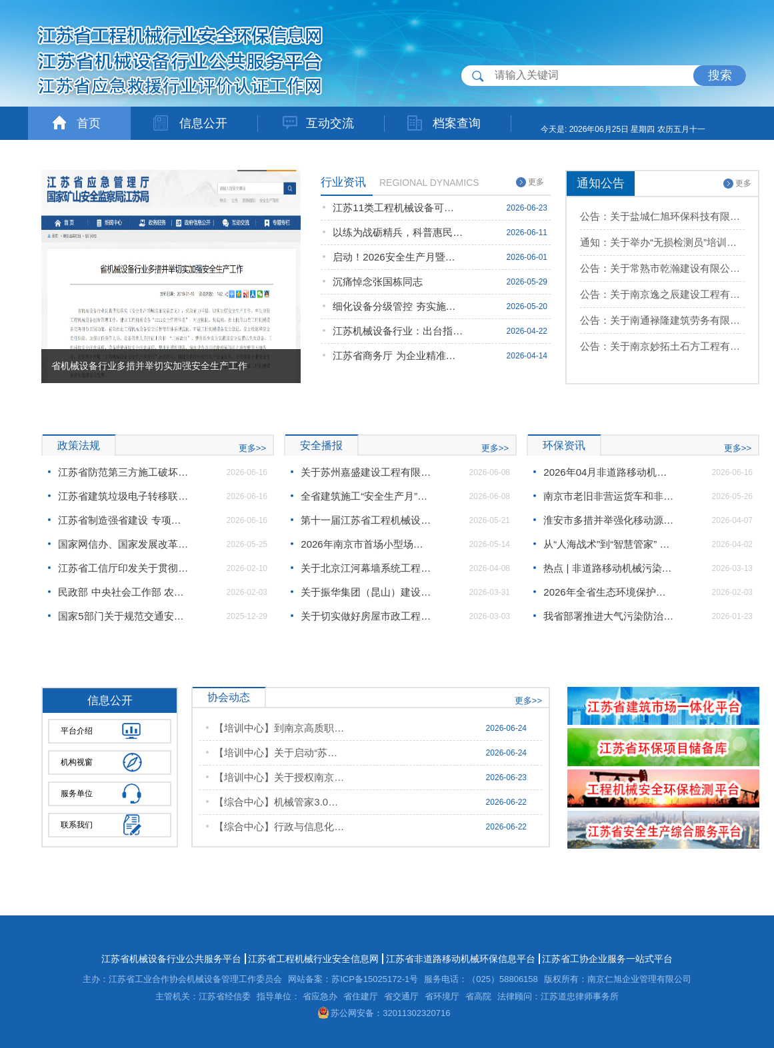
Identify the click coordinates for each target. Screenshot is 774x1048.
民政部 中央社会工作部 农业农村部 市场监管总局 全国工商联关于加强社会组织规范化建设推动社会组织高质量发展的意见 (123, 592)
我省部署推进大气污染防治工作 (608, 616)
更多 (530, 182)
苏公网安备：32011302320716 (384, 1013)
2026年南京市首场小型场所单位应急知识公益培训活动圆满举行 (366, 544)
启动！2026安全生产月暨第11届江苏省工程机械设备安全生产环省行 (398, 256)
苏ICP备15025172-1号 (374, 979)
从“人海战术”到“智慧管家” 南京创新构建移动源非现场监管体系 (608, 544)
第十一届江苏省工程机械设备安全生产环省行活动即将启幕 (366, 520)
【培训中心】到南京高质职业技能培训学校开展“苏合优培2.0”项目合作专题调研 (279, 728)
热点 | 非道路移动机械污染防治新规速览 (608, 568)
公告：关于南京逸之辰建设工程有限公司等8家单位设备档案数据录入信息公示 (662, 294)
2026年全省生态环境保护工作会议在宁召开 (608, 592)
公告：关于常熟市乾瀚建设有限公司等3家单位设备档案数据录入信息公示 (662, 268)
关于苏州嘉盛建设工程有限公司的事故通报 (366, 472)
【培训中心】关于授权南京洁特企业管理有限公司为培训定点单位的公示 (279, 777)
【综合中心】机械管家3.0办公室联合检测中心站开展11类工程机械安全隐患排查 (279, 801)
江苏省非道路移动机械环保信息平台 (460, 958)
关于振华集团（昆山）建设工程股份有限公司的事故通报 (366, 592)
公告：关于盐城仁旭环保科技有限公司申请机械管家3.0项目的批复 (662, 216)
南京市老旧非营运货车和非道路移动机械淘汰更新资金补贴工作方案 (608, 496)
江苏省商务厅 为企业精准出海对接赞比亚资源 (398, 355)
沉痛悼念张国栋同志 (378, 281)
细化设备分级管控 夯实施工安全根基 (398, 306)
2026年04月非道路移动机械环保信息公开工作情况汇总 (608, 472)
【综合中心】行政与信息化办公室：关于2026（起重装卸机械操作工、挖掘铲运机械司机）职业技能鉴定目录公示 (279, 826)
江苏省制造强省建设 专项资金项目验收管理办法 (123, 520)
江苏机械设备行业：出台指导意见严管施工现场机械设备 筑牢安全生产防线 (398, 330)
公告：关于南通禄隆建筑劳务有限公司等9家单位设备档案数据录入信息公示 (662, 320)
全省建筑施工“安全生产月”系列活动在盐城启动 (366, 496)
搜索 (720, 75)
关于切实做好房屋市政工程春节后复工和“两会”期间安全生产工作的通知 (366, 616)
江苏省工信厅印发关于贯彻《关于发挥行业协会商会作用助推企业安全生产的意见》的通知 (123, 568)
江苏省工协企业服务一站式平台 (607, 958)
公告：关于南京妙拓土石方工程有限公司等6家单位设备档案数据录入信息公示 (662, 346)
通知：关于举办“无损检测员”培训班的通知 (662, 242)
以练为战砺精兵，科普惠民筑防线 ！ (398, 232)
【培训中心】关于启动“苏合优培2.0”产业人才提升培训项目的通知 (279, 752)
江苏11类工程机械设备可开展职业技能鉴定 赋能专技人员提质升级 (398, 207)
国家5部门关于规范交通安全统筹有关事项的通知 (123, 616)
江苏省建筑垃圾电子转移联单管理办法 (123, 496)
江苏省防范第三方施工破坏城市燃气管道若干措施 (123, 472)
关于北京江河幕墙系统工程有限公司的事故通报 (366, 568)
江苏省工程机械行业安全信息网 (313, 958)
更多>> (252, 448)
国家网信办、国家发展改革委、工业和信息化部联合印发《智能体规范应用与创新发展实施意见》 (123, 544)
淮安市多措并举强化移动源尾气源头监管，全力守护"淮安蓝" (608, 520)
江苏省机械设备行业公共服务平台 (171, 958)
